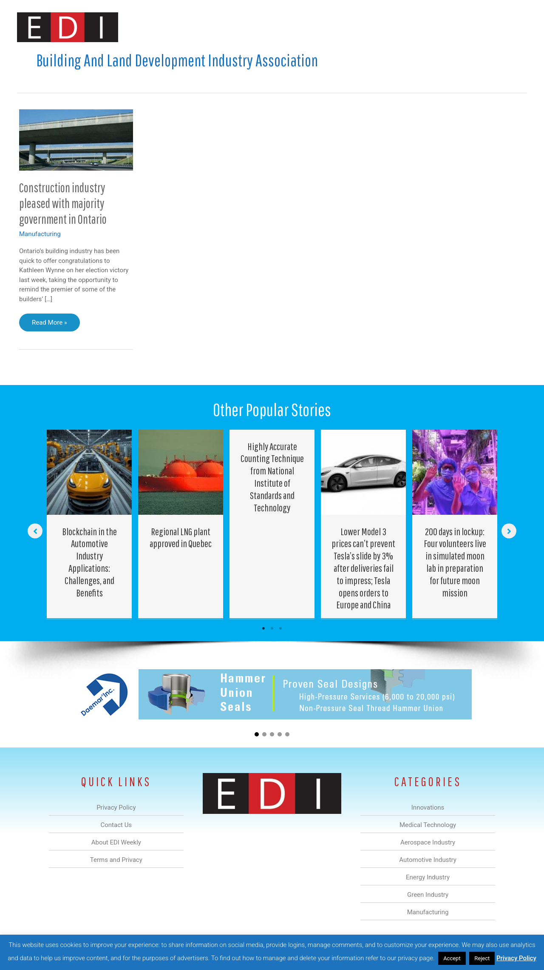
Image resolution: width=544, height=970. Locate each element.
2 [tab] (272, 628)
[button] (513, 27)
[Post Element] (89, 524)
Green (365, 27)
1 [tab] (263, 628)
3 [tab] (280, 628)
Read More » (49, 324)
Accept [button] (452, 958)
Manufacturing (406, 27)
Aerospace (250, 27)
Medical (212, 27)
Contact (482, 27)
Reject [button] (482, 958)
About (448, 27)
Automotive (293, 27)
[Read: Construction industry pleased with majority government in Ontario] (76, 139)
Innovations (172, 27)
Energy (333, 27)
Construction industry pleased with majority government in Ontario (63, 203)
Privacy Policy (516, 958)
